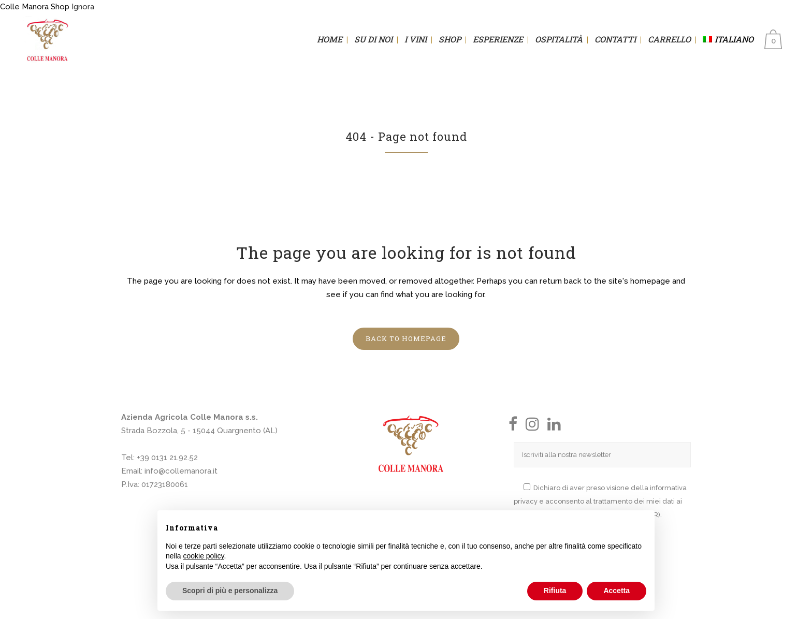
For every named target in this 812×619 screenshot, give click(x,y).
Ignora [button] (82, 6)
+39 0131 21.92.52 (167, 457)
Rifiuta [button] (555, 590)
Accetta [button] (616, 590)
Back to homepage (406, 338)
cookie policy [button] (203, 556)
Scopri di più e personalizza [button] (230, 590)
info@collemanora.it (181, 471)
